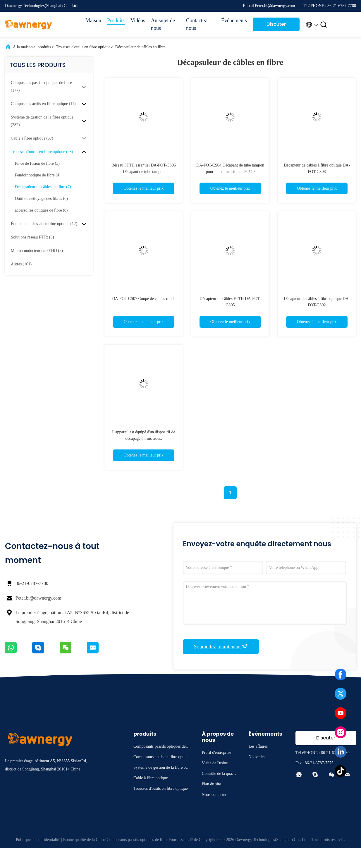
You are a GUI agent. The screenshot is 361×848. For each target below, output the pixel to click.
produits (44, 47)
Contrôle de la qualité (218, 774)
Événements (234, 20)
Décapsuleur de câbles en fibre (140, 47)
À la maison (23, 47)
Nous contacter (214, 794)
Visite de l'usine (215, 763)
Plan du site (211, 784)
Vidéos (137, 20)
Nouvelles (257, 757)
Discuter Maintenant (276, 26)
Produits (116, 20)
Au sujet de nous (163, 24)
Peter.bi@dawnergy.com (38, 597)
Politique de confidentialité (38, 839)
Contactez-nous (197, 24)
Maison (93, 20)
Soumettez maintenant (221, 646)
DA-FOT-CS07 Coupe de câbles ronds (143, 298)
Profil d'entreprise (216, 752)
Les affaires (258, 746)
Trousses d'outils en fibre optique (83, 47)
